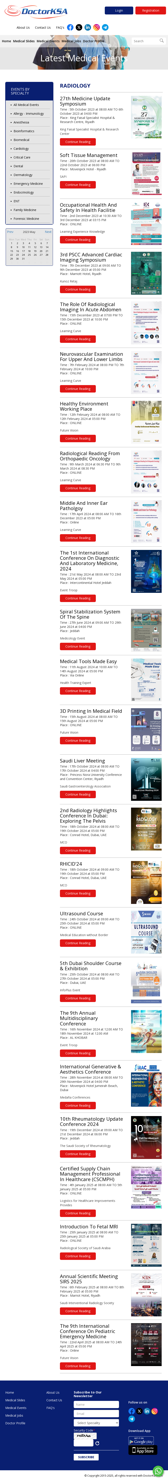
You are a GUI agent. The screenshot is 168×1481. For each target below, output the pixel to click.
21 (47, 251)
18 (29, 251)
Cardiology (21, 148)
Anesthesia (21, 122)
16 (17, 251)
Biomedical (21, 140)
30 (17, 258)
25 (29, 254)
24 (23, 254)
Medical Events (48, 41)
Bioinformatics (24, 131)
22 (11, 254)
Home (6, 41)
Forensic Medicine (26, 219)
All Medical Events (26, 105)
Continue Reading (77, 142)
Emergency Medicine (28, 183)
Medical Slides (24, 41)
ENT (17, 201)
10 (23, 247)
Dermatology (23, 175)
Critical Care (22, 157)
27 (41, 254)
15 (11, 251)
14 (47, 247)
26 (35, 254)
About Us (23, 27)
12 (35, 247)
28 (47, 254)
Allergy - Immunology (29, 113)
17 (23, 251)
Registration (150, 10)
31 (23, 258)
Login (119, 10)
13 (41, 247)
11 (29, 247)
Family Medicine (25, 210)
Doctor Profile (93, 41)
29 (11, 258)
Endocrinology (24, 192)
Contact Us (43, 27)
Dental (18, 166)
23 (17, 254)
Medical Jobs (71, 41)
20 (41, 251)
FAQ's (60, 27)
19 (35, 251)
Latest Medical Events (84, 58)
